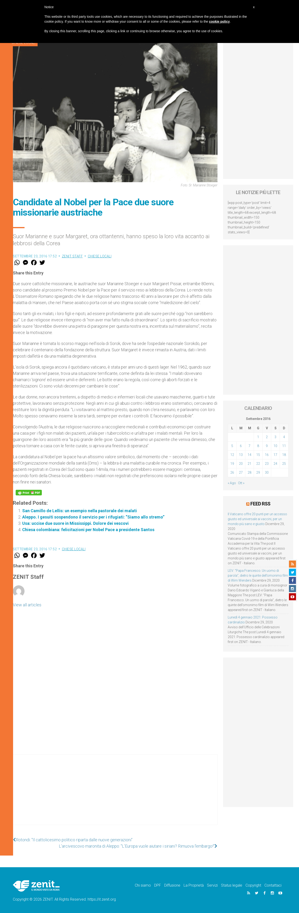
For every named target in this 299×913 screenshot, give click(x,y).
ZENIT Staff (72, 256)
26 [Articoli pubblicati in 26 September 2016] (232, 472)
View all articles (27, 604)
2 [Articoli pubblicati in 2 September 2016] (267, 437)
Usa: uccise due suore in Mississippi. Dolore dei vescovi (75, 523)
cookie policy (219, 21)
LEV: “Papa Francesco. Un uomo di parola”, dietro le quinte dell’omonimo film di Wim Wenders (258, 575)
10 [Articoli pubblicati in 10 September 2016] (275, 446)
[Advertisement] (115, 794)
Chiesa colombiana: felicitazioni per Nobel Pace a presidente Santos (88, 529)
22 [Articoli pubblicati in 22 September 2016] (258, 463)
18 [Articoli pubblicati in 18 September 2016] (284, 455)
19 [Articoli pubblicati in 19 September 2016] (232, 463)
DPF (157, 885)
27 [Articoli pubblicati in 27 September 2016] (241, 472)
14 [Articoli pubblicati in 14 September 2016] (249, 455)
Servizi (212, 885)
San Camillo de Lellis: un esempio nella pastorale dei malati (79, 510)
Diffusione (172, 885)
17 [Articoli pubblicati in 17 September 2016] (275, 455)
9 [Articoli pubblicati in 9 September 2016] (267, 446)
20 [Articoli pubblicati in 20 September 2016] (241, 463)
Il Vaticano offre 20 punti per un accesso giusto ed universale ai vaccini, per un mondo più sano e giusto (257, 519)
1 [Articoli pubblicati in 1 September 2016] (258, 437)
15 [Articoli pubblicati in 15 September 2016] (258, 455)
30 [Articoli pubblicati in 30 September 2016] (267, 472)
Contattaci (272, 885)
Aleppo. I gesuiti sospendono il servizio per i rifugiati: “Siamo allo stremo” (93, 517)
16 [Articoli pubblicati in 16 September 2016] (267, 455)
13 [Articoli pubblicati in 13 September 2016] (241, 455)
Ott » (241, 483)
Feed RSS (260, 504)
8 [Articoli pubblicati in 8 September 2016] (258, 446)
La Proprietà (194, 885)
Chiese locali (100, 256)
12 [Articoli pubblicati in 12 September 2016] (232, 455)
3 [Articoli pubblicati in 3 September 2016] (275, 437)
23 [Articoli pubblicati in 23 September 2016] (267, 463)
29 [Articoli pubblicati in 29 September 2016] (258, 472)
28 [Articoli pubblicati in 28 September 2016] (249, 472)
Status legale (231, 885)
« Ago (232, 483)
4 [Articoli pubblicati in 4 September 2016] (284, 437)
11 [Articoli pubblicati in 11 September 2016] (284, 446)
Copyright (253, 885)
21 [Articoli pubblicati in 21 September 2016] (249, 463)
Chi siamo (143, 885)
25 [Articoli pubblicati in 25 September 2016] (284, 463)
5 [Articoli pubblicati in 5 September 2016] (232, 446)
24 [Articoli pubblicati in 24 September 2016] (275, 463)
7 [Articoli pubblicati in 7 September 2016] (249, 446)
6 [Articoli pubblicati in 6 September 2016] (241, 446)
